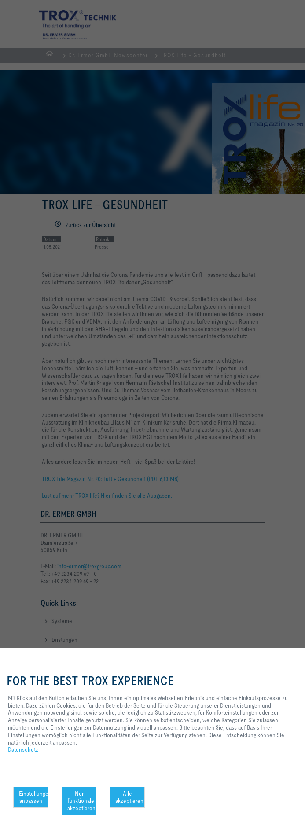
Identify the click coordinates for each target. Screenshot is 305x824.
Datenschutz (23, 749)
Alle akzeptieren (129, 797)
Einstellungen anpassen (33, 797)
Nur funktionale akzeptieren (81, 801)
